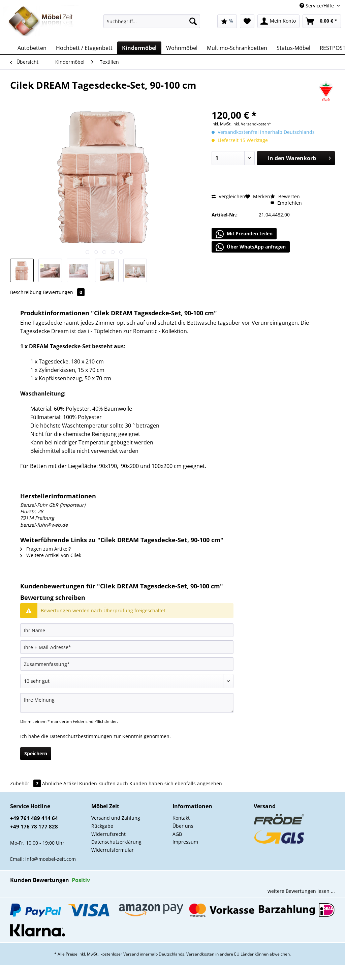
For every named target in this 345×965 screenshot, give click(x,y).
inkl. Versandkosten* (251, 124)
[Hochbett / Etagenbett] (84, 47)
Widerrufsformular (112, 850)
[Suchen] (193, 21)
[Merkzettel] (247, 21)
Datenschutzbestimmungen (81, 736)
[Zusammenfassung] (126, 664)
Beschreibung (25, 292)
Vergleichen (228, 196)
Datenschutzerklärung (116, 842)
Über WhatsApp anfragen (251, 247)
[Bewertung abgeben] (126, 681)
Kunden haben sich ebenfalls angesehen (175, 783)
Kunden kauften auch (103, 783)
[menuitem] (151, 24)
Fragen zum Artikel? (45, 549)
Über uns (182, 826)
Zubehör (26, 783)
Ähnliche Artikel (60, 783)
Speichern (35, 753)
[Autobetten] (32, 47)
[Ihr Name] (126, 630)
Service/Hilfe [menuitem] (317, 5)
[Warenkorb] (322, 21)
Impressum (185, 842)
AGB (177, 834)
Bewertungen (64, 292)
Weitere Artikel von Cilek (50, 555)
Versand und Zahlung (115, 818)
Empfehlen (286, 203)
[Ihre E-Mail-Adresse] (126, 647)
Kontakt (181, 818)
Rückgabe (102, 826)
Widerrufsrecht (108, 834)
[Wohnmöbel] (181, 47)
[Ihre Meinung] (126, 703)
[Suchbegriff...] (151, 21)
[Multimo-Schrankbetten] (237, 47)
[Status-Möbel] (293, 47)
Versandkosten (200, 954)
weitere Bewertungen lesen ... (301, 891)
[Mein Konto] (278, 21)
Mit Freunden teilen (244, 234)
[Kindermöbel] (139, 47)
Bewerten (285, 196)
